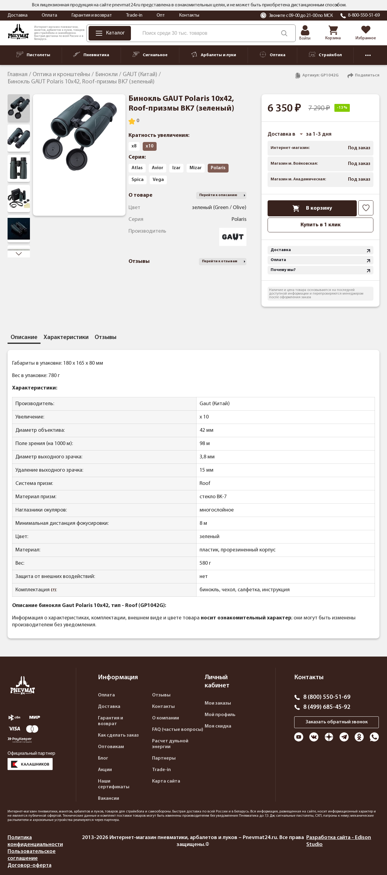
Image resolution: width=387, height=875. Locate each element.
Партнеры (164, 758)
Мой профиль (220, 714)
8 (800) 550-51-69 (326, 697)
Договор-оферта (29, 865)
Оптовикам (111, 746)
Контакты (189, 15)
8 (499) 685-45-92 (326, 707)
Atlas (137, 168)
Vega (158, 179)
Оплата (49, 15)
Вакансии (108, 798)
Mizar (196, 168)
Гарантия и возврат (91, 15)
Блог (103, 758)
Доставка (18, 15)
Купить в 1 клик (321, 225)
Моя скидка (218, 726)
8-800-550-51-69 (364, 15)
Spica (138, 179)
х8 (134, 146)
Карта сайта (166, 781)
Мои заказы (218, 703)
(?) (53, 590)
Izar (176, 168)
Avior (157, 168)
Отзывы (161, 695)
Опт (161, 15)
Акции (105, 769)
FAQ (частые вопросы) (177, 729)
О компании (165, 718)
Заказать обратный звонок (337, 722)
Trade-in (134, 15)
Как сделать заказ (118, 735)
